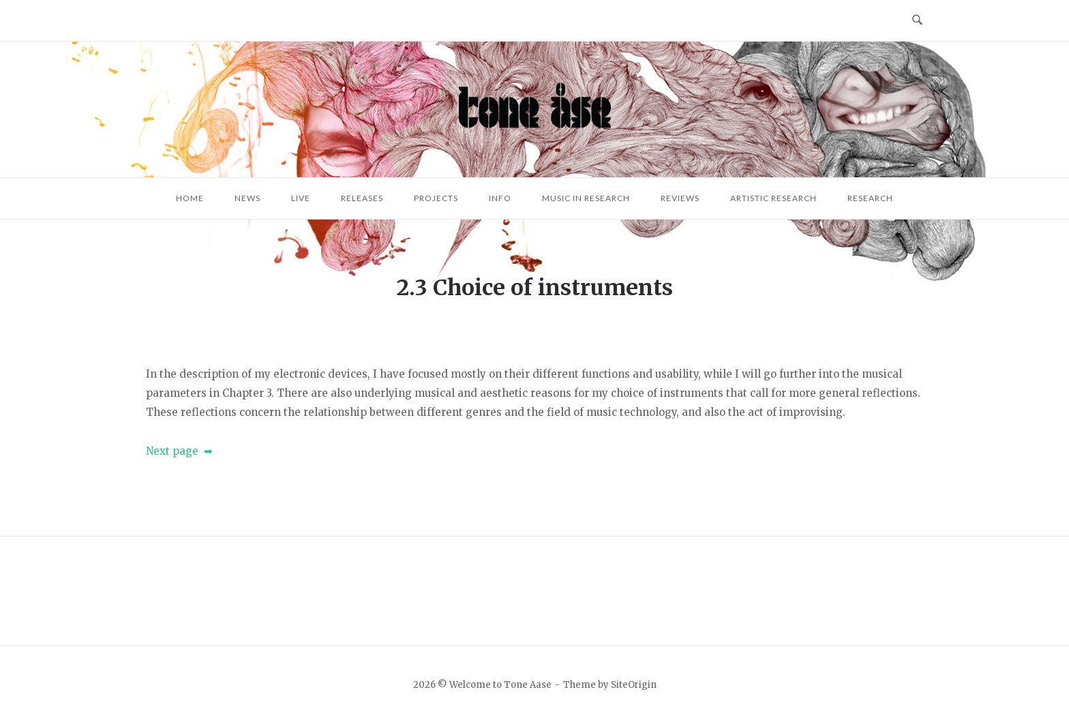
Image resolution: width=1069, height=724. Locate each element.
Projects (436, 198)
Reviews (680, 198)
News (247, 198)
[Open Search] (917, 20)
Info (500, 198)
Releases (362, 198)
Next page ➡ (179, 450)
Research (870, 198)
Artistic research (773, 198)
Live (300, 198)
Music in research (586, 198)
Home (190, 198)
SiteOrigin (634, 685)
